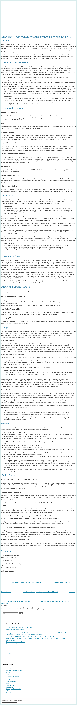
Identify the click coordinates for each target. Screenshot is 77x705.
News (7, 683)
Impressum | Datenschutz (9, 702)
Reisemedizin (9, 687)
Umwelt (8, 691)
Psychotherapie (10, 685)
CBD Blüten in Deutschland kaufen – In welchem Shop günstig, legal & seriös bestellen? (30, 636)
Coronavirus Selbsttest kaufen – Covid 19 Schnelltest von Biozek (24, 634)
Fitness (8, 674)
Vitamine (8, 692)
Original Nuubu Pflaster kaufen (15, 629)
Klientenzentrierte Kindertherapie (15, 644)
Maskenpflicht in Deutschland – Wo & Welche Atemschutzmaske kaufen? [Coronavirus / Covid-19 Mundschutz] (37, 633)
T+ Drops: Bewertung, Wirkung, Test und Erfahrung (20, 627)
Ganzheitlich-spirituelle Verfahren (15, 642)
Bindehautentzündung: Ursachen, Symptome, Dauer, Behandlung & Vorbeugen (23, 609)
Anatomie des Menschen (13, 669)
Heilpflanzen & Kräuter (12, 676)
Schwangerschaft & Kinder (13, 689)
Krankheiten (4, 605)
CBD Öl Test (9, 654)
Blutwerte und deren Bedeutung (15, 671)
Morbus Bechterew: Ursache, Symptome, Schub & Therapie (17, 607)
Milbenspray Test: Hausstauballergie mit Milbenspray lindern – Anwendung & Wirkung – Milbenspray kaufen (36, 638)
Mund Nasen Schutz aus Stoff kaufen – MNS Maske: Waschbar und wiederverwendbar (30, 631)
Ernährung (9, 672)
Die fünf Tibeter (10, 640)
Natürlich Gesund (11, 681)
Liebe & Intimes (10, 680)
